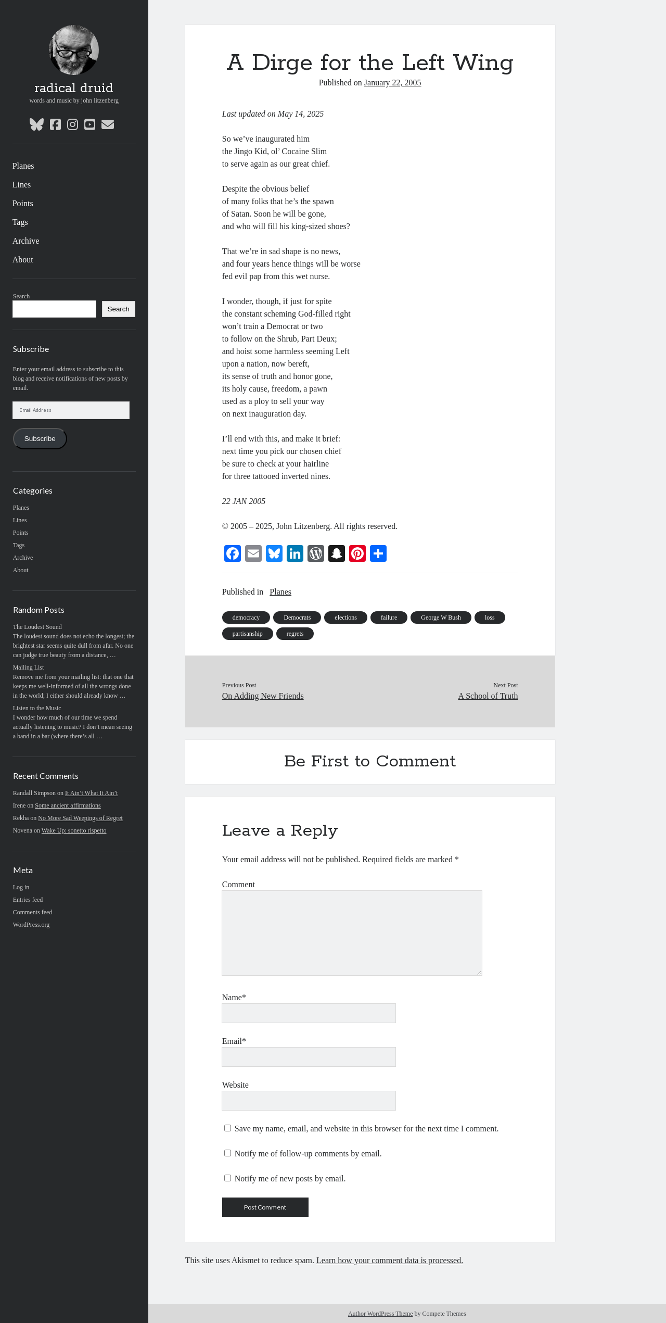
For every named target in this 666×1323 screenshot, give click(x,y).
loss (490, 617)
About (22, 259)
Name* (234, 997)
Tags (20, 222)
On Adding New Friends (263, 695)
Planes (23, 165)
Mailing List (28, 667)
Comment (238, 884)
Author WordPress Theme (380, 1313)
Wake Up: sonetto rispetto (74, 830)
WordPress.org (31, 924)
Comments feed (33, 912)
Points (22, 203)
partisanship (248, 633)
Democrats (297, 617)
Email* (234, 1041)
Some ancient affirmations (67, 805)
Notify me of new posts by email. (290, 1178)
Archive (26, 240)
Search (21, 296)
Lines (21, 184)
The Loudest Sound (37, 627)
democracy (246, 617)
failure (389, 617)
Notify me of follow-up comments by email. (308, 1153)
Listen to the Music (37, 708)
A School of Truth (488, 695)
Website (235, 1084)
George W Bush (441, 617)
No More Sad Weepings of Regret (80, 818)
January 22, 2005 (392, 82)
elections (346, 617)
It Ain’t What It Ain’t (91, 793)
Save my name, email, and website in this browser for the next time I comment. (367, 1128)
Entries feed (28, 899)
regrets (295, 633)
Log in (21, 887)
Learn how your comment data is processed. (389, 1260)
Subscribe (40, 439)
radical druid (73, 88)
